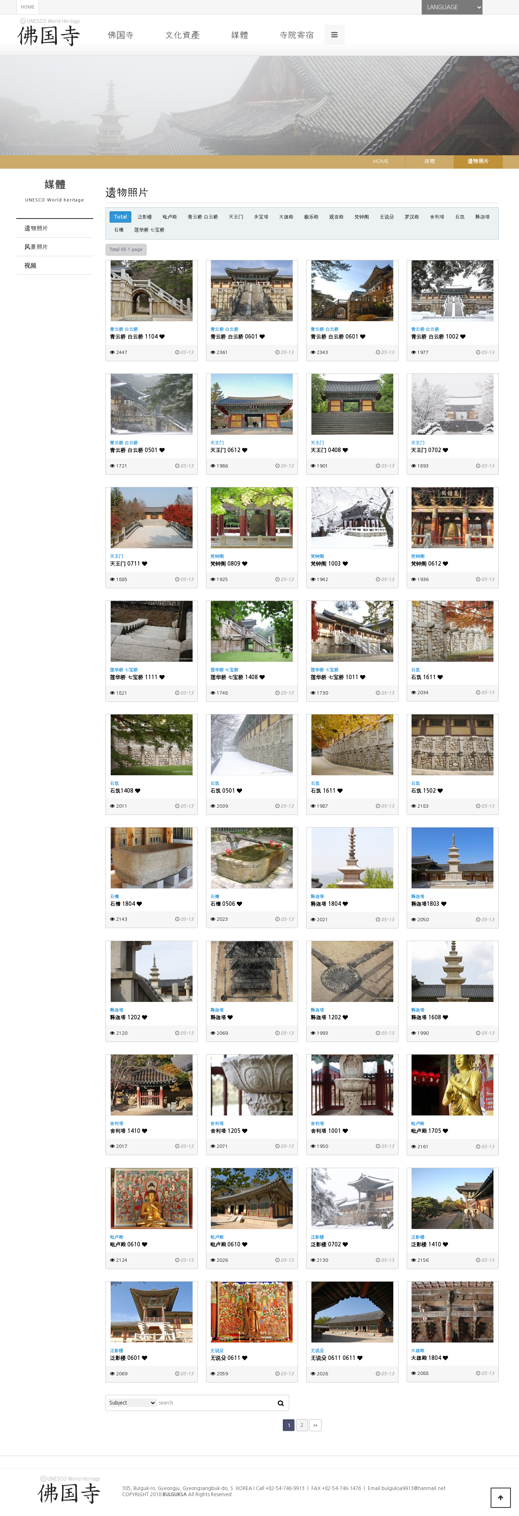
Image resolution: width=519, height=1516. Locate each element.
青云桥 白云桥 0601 (237, 336)
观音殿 (336, 216)
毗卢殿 (170, 216)
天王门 (236, 216)
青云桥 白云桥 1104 (137, 336)
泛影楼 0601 (128, 1358)
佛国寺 (120, 34)
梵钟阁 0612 (429, 563)
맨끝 (315, 1425)
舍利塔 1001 (329, 1131)
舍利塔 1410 (128, 1131)
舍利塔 (437, 216)
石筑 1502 (427, 790)
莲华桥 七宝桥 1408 (237, 677)
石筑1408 (125, 790)
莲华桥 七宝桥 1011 (338, 677)
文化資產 (182, 34)
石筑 (460, 216)
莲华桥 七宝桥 (149, 229)
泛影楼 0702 (329, 1244)
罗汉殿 (412, 216)
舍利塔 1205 (229, 1131)
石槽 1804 (126, 904)
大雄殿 (286, 216)
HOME (27, 7)
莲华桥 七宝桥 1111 (137, 677)
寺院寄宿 (296, 34)
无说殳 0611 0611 (336, 1358)
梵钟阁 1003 (329, 563)
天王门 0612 (229, 450)
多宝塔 (261, 216)
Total (120, 216)
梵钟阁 (361, 216)
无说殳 (387, 216)
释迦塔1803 (429, 904)
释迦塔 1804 (329, 904)
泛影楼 (144, 216)
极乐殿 (311, 216)
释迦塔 (482, 216)
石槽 (119, 229)
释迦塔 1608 (429, 1017)
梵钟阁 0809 (229, 563)
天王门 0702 (429, 450)
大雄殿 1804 (429, 1358)
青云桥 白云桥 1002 (438, 336)
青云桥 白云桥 (203, 216)
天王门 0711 (128, 563)
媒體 (239, 34)
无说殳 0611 (229, 1358)
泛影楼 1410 (429, 1244)
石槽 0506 (226, 904)
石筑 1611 (427, 677)
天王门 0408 (329, 450)
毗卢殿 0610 (128, 1244)
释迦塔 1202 (128, 1017)
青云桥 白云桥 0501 (137, 450)
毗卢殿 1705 (429, 1131)
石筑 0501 (226, 790)
